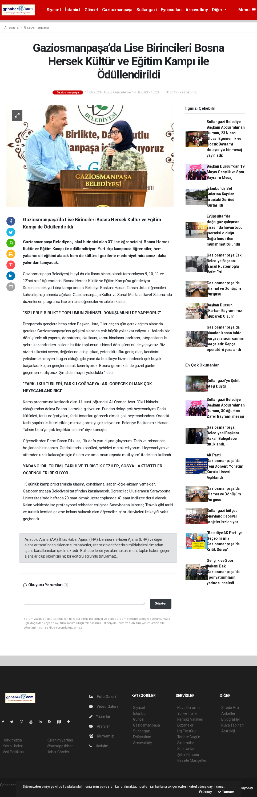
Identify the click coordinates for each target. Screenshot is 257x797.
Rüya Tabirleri (232, 725)
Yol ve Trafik (187, 713)
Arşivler (99, 726)
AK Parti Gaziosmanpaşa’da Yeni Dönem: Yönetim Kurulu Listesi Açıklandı (225, 466)
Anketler (228, 713)
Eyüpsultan (171, 9)
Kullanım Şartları (60, 740)
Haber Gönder (58, 752)
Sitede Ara (230, 707)
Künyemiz (101, 736)
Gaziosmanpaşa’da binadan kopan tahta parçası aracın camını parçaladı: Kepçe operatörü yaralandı (225, 338)
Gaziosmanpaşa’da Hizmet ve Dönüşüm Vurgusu (224, 288)
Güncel (91, 9)
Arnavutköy (197, 9)
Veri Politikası (13, 752)
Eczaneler (185, 725)
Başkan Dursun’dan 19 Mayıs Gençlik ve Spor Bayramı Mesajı (225, 172)
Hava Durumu (188, 707)
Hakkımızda (12, 740)
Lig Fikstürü (186, 731)
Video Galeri (103, 706)
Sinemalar (185, 743)
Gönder (161, 603)
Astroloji (228, 731)
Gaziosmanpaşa (117, 9)
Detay (205, 792)
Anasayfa (11, 27)
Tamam (226, 792)
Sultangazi (146, 9)
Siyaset (54, 9)
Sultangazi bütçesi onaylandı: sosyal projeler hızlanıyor (223, 516)
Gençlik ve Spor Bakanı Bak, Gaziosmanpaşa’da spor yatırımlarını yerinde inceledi (223, 571)
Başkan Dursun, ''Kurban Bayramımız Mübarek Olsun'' (224, 310)
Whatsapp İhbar (60, 746)
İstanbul (72, 9)
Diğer (217, 9)
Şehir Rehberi (188, 754)
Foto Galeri (102, 697)
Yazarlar (99, 716)
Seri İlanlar (186, 749)
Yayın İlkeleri (13, 746)
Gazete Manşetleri (192, 760)
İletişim (98, 746)
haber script (9, 790)
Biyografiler (230, 719)
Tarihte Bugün (188, 737)
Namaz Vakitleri (190, 719)
